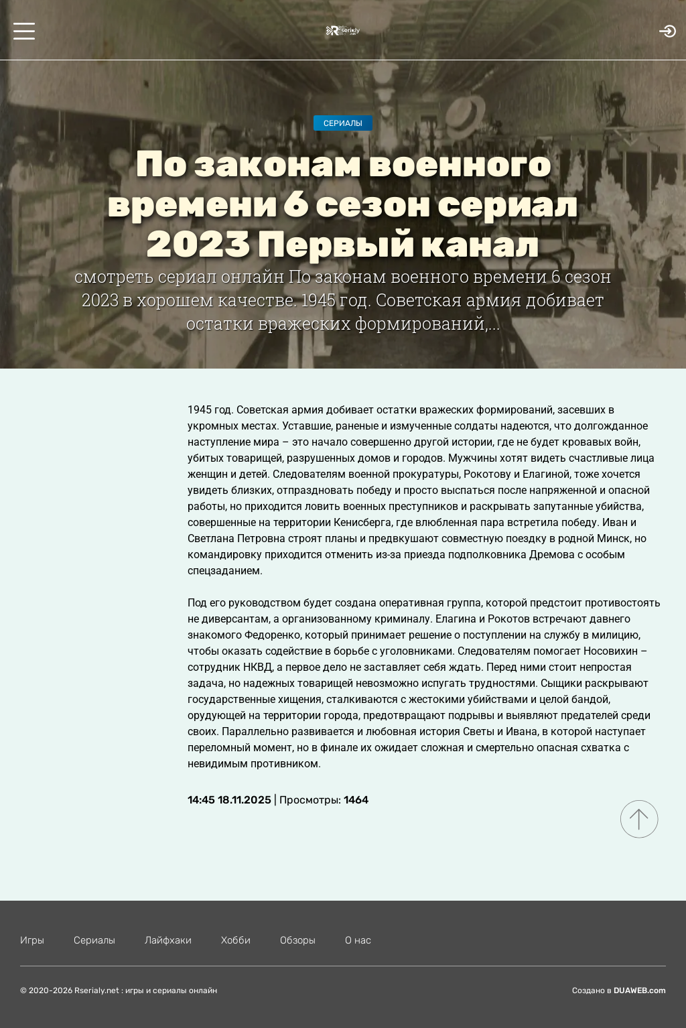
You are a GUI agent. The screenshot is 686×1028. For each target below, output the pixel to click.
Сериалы (343, 123)
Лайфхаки (168, 940)
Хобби (236, 940)
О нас (358, 940)
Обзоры (298, 940)
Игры (32, 940)
